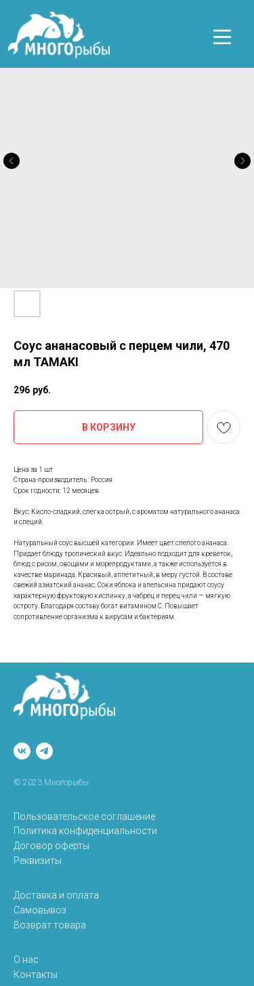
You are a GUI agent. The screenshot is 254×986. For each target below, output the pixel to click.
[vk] (22, 751)
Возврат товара (50, 925)
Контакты (36, 974)
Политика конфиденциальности (85, 830)
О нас (26, 959)
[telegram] (44, 751)
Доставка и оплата (56, 895)
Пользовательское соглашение (84, 816)
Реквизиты (38, 860)
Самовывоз (40, 910)
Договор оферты (51, 845)
